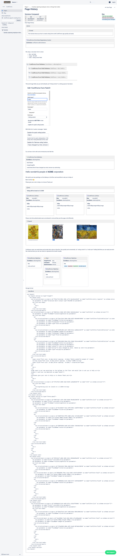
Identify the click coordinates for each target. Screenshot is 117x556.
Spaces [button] (14, 2)
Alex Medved (31, 18)
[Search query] (98, 2)
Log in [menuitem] (113, 2)
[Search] (90, 2)
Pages (26, 7)
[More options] (114, 7)
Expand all (4, 23)
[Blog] (11, 13)
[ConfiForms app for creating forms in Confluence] (11, 18)
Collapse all (10, 23)
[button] (2, 2)
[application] (110, 553)
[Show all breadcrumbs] (30, 7)
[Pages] (11, 10)
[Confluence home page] (7, 2)
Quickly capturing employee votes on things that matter (46, 7)
